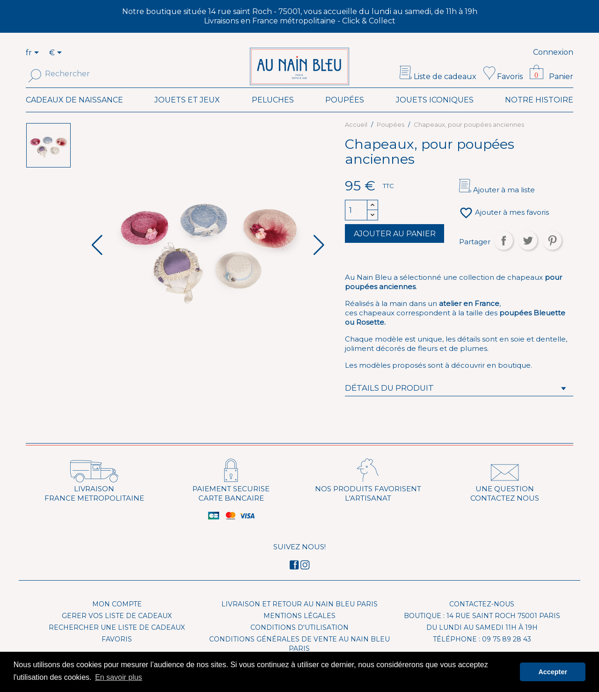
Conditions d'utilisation (299, 641)
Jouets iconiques (435, 113)
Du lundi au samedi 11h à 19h (482, 641)
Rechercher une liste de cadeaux (117, 641)
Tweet (528, 254)
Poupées (344, 113)
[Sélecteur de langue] (38, 53)
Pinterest (552, 254)
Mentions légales (299, 630)
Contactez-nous (481, 618)
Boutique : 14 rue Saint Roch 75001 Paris (482, 630)
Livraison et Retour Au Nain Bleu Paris (299, 618)
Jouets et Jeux (187, 113)
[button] (319, 259)
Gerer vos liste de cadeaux (117, 630)
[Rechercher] (88, 74)
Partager (503, 254)
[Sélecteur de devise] (57, 53)
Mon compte (117, 618)
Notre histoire (539, 113)
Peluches (273, 113)
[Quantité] (356, 224)
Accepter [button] (552, 672)
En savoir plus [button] (118, 677)
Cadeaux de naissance (74, 113)
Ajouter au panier (395, 247)
